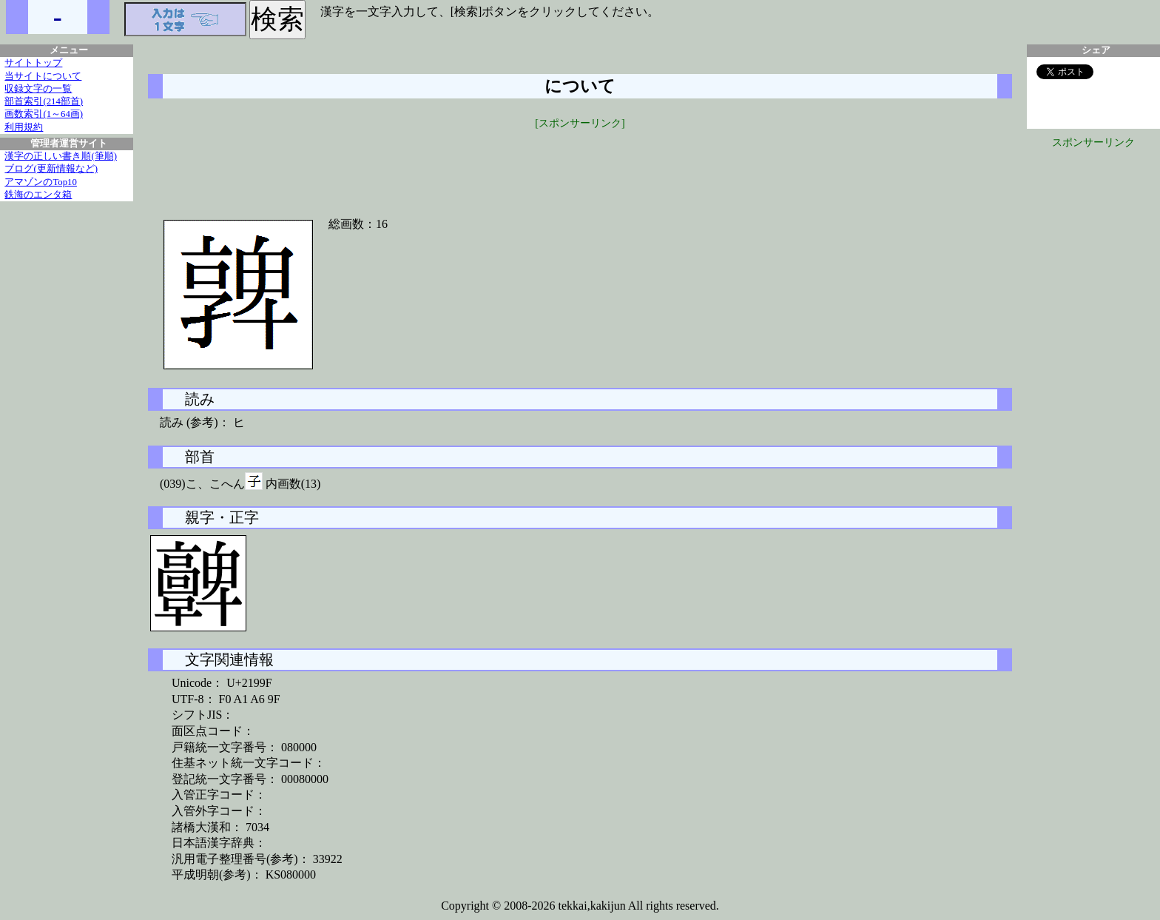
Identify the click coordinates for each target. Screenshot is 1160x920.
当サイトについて (42, 76)
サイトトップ (33, 63)
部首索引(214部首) (43, 101)
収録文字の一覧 (38, 89)
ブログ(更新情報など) (51, 169)
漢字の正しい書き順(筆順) (60, 156)
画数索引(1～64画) (43, 114)
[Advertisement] (580, 164)
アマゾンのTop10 (40, 182)
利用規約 (23, 127)
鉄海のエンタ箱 (38, 194)
